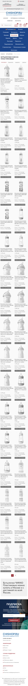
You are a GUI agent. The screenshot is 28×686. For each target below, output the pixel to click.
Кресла (15, 38)
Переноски (18, 41)
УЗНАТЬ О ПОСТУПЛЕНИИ (6, 121)
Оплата (5, 647)
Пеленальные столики (20, 47)
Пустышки (10, 41)
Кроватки (22, 32)
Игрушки (6, 35)
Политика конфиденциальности (11, 672)
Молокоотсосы (19, 44)
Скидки (5, 670)
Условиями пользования (17, 625)
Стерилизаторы (7, 47)
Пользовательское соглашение (11, 662)
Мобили (22, 35)
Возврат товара (7, 650)
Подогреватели (8, 44)
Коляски (20, 29)
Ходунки (8, 38)
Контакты (18, 20)
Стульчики (6, 32)
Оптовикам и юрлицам (18, 18)
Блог (5, 668)
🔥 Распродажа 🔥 (11, 29)
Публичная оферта (8, 660)
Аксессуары (14, 50)
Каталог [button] (5, 18)
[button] (7, 5)
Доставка (6, 645)
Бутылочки (14, 35)
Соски (20, 38)
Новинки (10, 20)
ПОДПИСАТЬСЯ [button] (14, 620)
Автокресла (14, 32)
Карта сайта (7, 658)
